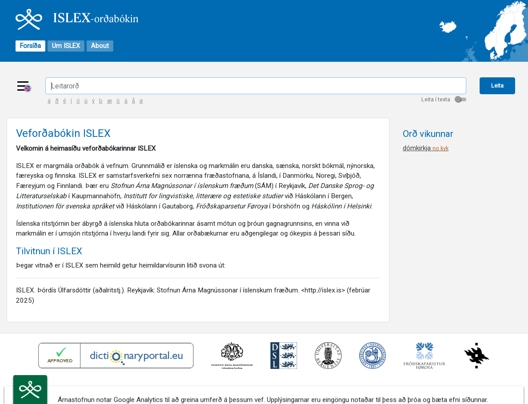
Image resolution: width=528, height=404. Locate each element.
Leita (497, 85)
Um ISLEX (66, 46)
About (100, 46)
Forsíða (30, 46)
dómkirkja (426, 148)
